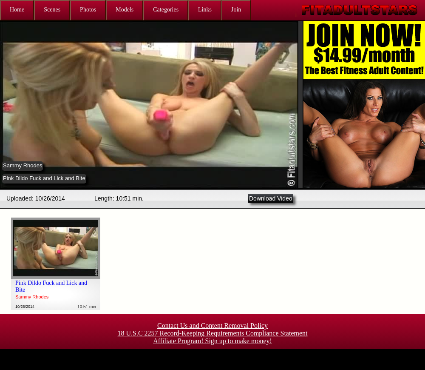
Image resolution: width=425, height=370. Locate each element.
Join (236, 9)
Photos (88, 9)
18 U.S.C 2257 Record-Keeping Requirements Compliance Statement (212, 333)
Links (205, 9)
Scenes (52, 9)
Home (17, 9)
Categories (165, 9)
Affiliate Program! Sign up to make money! (212, 340)
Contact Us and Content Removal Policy (212, 325)
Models (124, 9)
